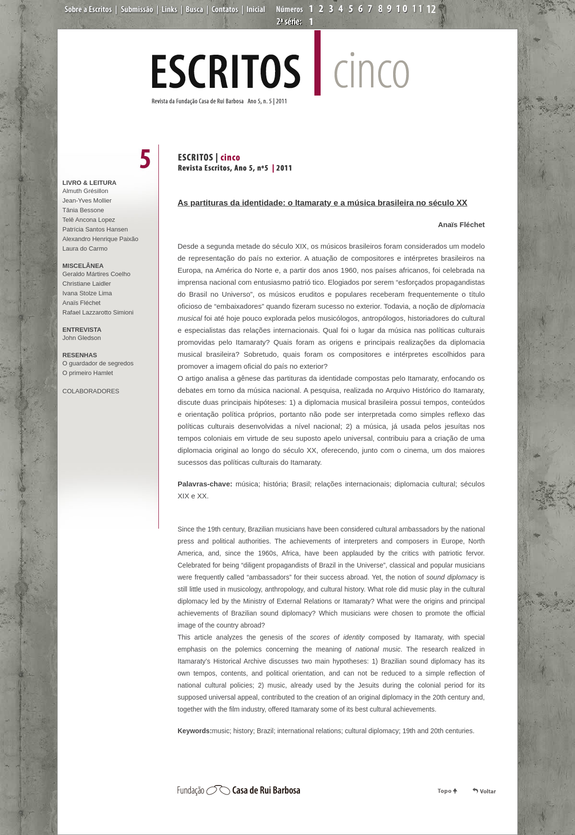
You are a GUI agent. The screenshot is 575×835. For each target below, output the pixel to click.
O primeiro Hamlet (87, 372)
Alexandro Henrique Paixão (100, 238)
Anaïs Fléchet (81, 302)
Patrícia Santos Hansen (95, 229)
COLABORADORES (90, 391)
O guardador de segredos (97, 363)
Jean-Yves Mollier (87, 200)
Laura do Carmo (85, 248)
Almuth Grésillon (85, 190)
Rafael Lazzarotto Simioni (97, 312)
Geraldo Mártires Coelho (96, 274)
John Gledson (81, 337)
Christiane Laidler (86, 283)
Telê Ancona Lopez (88, 219)
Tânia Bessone (83, 210)
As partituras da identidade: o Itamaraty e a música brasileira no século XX (322, 202)
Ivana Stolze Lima (87, 293)
